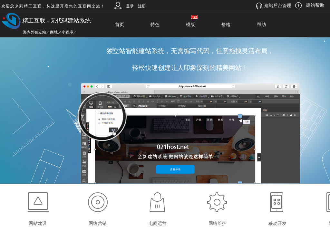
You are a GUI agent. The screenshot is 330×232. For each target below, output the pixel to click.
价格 (225, 24)
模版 (190, 24)
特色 (155, 24)
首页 (119, 24)
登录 (130, 6)
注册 (142, 6)
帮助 (261, 24)
